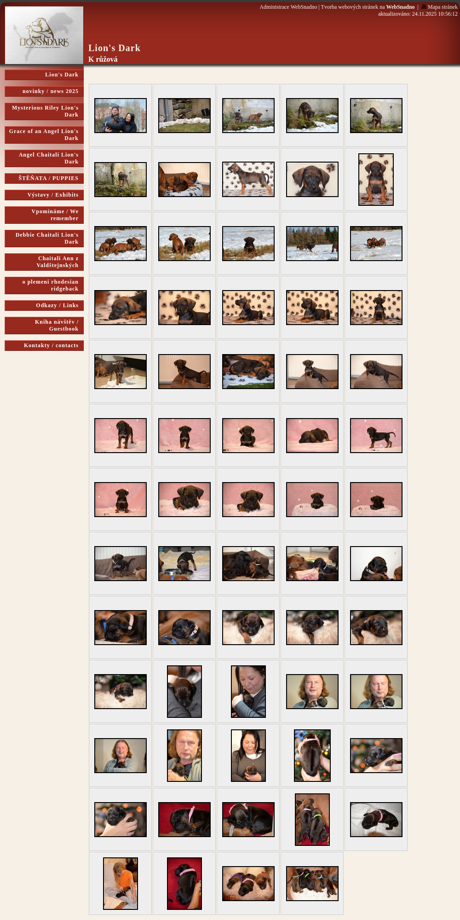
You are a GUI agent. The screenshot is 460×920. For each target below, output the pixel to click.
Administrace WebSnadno (288, 7)
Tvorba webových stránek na (368, 7)
